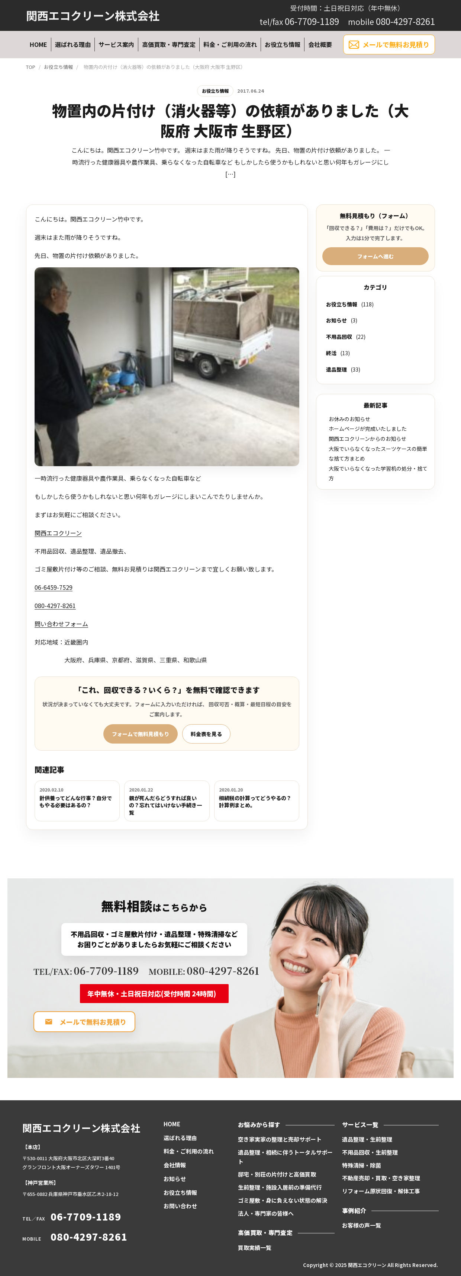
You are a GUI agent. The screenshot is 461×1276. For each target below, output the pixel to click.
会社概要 (320, 44)
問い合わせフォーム (61, 623)
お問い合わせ (180, 1206)
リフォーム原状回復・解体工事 (381, 1191)
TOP (30, 66)
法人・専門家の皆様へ (266, 1213)
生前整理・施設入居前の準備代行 (280, 1187)
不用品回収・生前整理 (370, 1152)
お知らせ (336, 320)
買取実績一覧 (254, 1247)
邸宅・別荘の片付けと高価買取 (277, 1174)
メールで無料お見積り (389, 44)
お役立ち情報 (282, 44)
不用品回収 (339, 336)
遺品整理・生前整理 (367, 1139)
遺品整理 (336, 369)
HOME (38, 44)
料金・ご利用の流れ (230, 44)
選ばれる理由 (73, 44)
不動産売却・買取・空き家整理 (381, 1178)
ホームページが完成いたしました (368, 428)
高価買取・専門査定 (169, 44)
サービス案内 (116, 44)
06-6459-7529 (53, 587)
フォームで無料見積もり (140, 734)
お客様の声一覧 (361, 1225)
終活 (331, 353)
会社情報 (175, 1165)
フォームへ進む (375, 256)
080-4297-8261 (55, 605)
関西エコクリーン (58, 532)
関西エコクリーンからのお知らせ (367, 438)
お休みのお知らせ (349, 419)
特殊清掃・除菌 (361, 1165)
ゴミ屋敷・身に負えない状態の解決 (282, 1200)
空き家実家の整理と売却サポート (280, 1139)
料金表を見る (206, 734)
